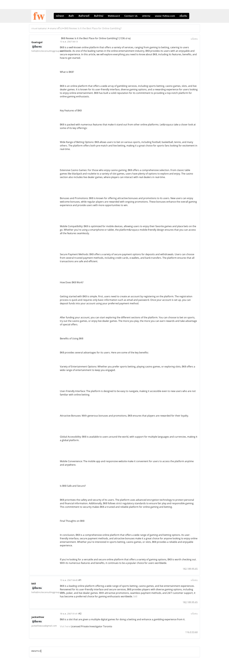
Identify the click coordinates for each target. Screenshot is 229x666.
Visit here (65, 626)
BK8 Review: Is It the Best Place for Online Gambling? (93, 28)
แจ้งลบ (194, 38)
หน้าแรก (60, 16)
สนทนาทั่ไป (56, 28)
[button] (194, 16)
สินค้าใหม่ (98, 16)
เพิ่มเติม (183, 16)
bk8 (135, 596)
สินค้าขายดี (83, 16)
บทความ (146, 16)
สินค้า (71, 16)
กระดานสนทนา (39, 28)
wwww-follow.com (165, 16)
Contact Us (131, 16)
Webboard (114, 16)
